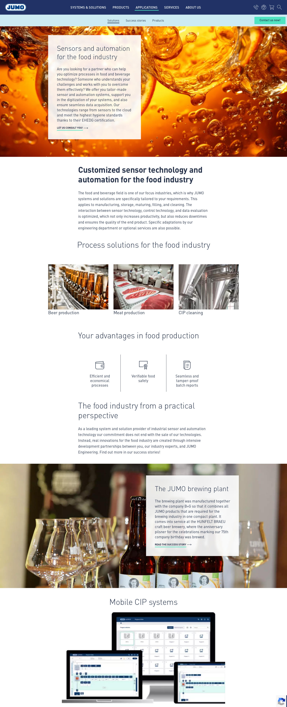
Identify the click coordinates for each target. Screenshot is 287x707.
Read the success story (170, 544)
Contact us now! (270, 20)
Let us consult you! (70, 127)
